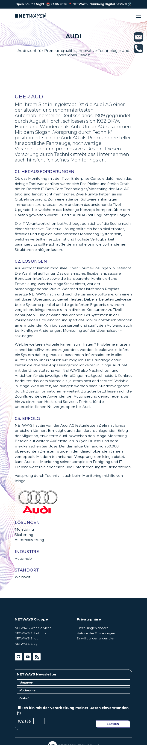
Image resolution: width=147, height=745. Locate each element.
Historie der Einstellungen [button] (96, 633)
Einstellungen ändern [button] (92, 628)
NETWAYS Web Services (33, 628)
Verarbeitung (62, 707)
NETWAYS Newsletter (37, 674)
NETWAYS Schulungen (31, 633)
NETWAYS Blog (26, 643)
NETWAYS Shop (26, 638)
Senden (113, 724)
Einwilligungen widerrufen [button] (96, 638)
